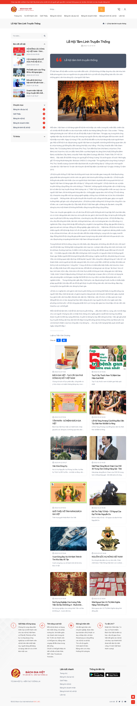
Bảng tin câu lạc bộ (71, 16)
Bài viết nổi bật (19, 46)
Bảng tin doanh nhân (89, 16)
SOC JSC (36, 701)
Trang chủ (18, 16)
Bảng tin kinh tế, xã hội (107, 16)
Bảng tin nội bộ (56, 16)
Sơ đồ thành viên (30, 16)
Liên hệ (121, 16)
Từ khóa (16, 139)
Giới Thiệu (44, 16)
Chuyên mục (18, 107)
